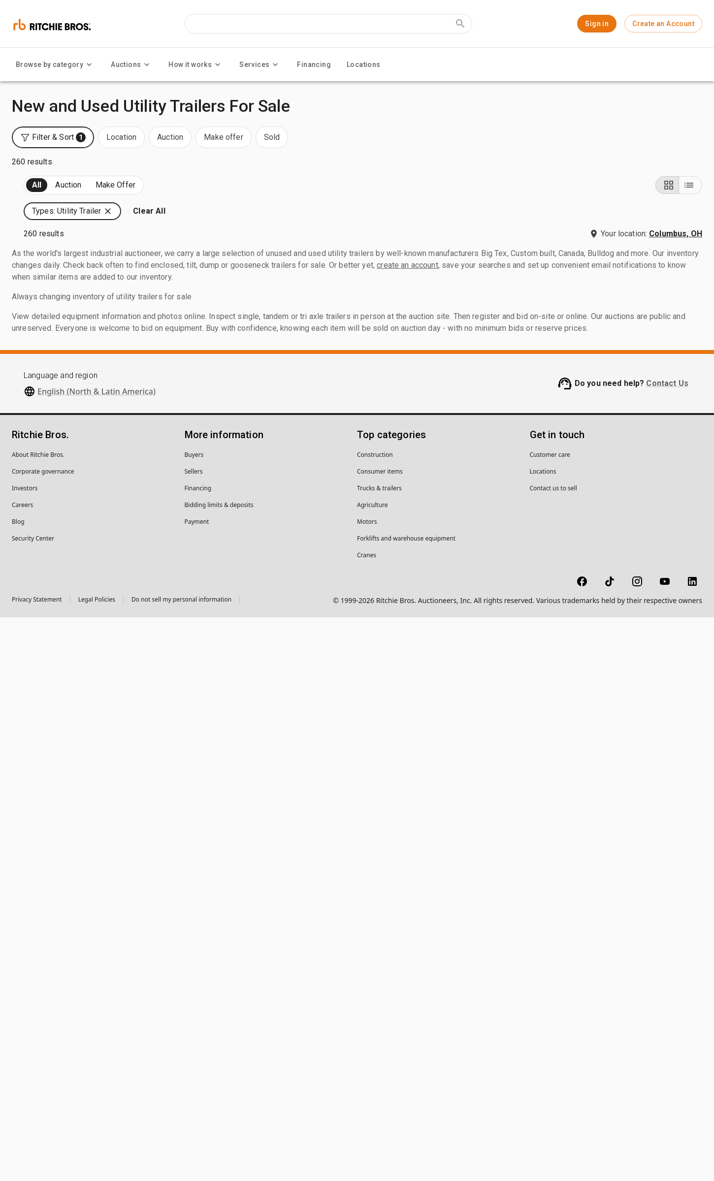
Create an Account (663, 24)
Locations (364, 64)
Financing (314, 64)
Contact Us (667, 947)
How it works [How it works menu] (196, 64)
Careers (22, 1068)
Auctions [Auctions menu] (132, 64)
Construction (375, 1018)
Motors (367, 1085)
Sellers (194, 1035)
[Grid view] (667, 200)
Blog (18, 1085)
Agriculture (372, 1068)
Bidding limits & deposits (219, 1068)
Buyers (194, 1018)
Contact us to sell (553, 1052)
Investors (24, 1052)
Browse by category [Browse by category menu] (55, 64)
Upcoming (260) (52, 200)
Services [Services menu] (260, 64)
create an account (407, 828)
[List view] (690, 200)
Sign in (597, 24)
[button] (616, 200)
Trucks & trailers (379, 1052)
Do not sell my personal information (181, 1163)
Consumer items (380, 1035)
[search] (161, 780)
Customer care (550, 1018)
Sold (132, 200)
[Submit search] (460, 24)
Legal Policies (96, 1163)
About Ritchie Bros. (38, 1018)
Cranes (366, 1119)
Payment (197, 1085)
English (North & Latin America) (96, 955)
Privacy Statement (37, 1163)
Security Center (33, 1102)
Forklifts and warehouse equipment (406, 1102)
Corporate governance (43, 1035)
